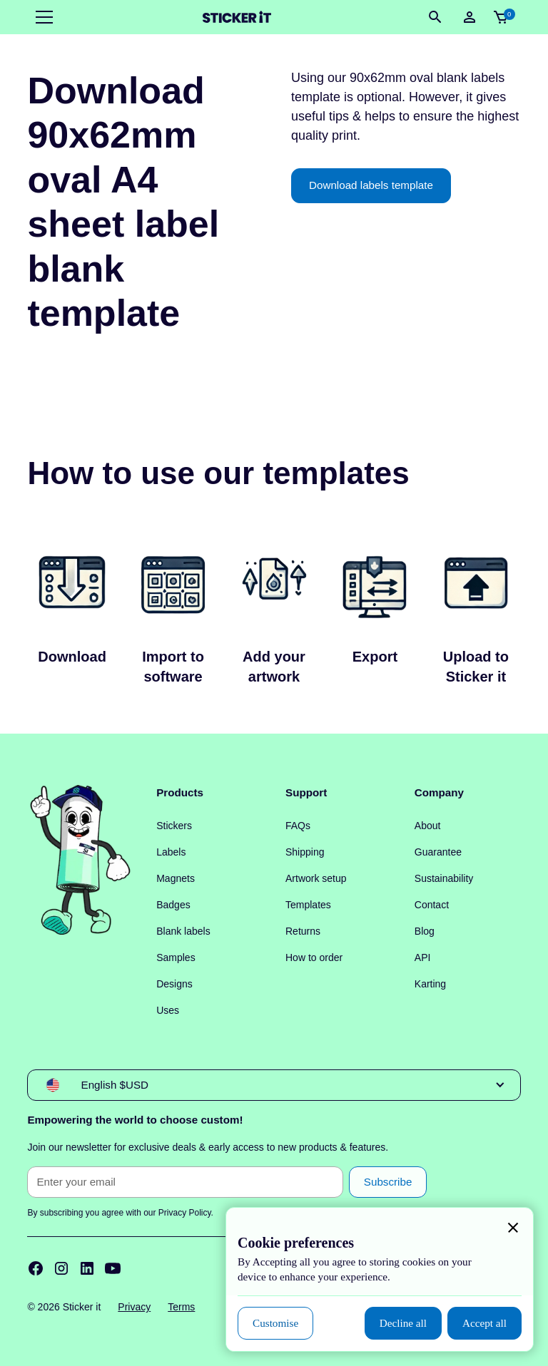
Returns (302, 931)
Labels (171, 852)
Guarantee (438, 852)
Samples (175, 957)
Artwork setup (316, 878)
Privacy (134, 1307)
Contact (432, 904)
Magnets (175, 878)
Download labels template (371, 185)
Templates (308, 904)
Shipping (305, 852)
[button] (41, 17)
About (428, 825)
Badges (173, 904)
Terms (181, 1307)
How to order (313, 957)
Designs (174, 984)
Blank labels (183, 931)
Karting (430, 984)
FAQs (297, 825)
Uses (167, 1010)
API (423, 957)
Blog (425, 931)
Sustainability (444, 878)
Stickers (174, 825)
